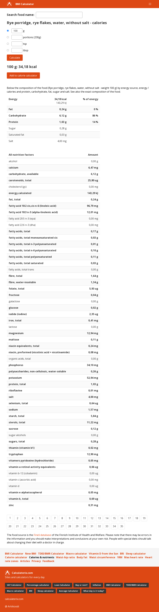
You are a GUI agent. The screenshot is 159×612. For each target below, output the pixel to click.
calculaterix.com (14, 599)
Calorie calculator (16, 557)
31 (92, 526)
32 (99, 526)
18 (136, 518)
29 (77, 526)
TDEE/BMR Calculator (51, 553)
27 (62, 526)
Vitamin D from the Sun (103, 553)
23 (32, 526)
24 (39, 526)
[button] (150, 4)
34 (114, 526)
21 (17, 526)
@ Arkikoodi (12, 606)
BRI (122, 553)
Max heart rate (133, 557)
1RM (119, 557)
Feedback (48, 561)
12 (92, 518)
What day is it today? (93, 591)
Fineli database (42, 535)
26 (54, 526)
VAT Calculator (14, 585)
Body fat (82, 557)
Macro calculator (76, 553)
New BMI (30, 553)
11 (84, 518)
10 (77, 518)
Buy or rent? (81, 585)
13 (99, 518)
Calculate (14, 57)
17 (129, 518)
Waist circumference (102, 557)
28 (69, 526)
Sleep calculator (136, 553)
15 (114, 518)
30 (84, 526)
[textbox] (59, 15)
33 (106, 526)
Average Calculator (68, 591)
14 (106, 518)
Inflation (97, 585)
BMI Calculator (25, 4)
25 (47, 526)
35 (121, 526)
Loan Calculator (62, 585)
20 (10, 526)
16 (121, 518)
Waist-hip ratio (65, 557)
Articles (25, 561)
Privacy (36, 561)
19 (144, 518)
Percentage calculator (38, 585)
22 (24, 526)
